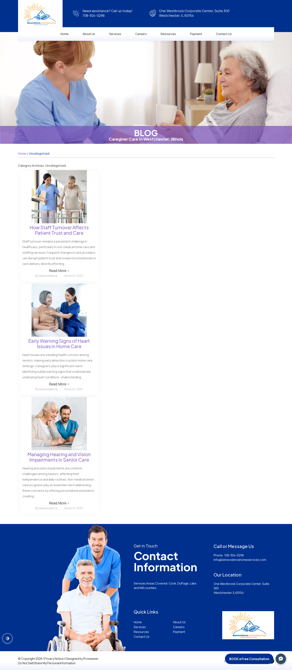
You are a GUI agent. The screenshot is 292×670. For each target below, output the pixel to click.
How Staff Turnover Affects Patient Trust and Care (59, 230)
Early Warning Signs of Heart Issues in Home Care (59, 343)
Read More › (59, 270)
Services (115, 34)
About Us (88, 34)
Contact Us (224, 34)
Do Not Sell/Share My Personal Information (47, 663)
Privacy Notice (54, 659)
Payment (196, 34)
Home (65, 34)
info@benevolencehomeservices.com (240, 560)
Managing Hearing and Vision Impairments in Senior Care (59, 457)
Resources (168, 34)
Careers (141, 34)
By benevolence (46, 276)
